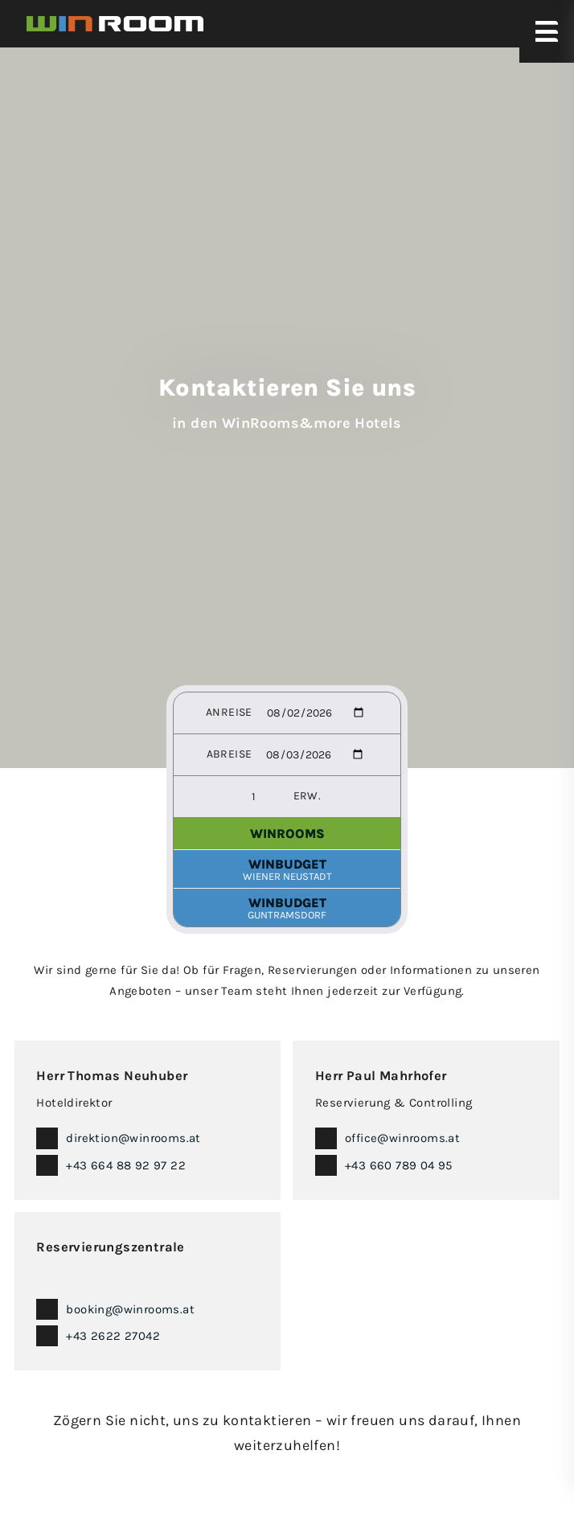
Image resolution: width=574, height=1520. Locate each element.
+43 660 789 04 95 (399, 1165)
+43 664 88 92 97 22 (126, 1165)
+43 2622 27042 (113, 1336)
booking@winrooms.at (130, 1309)
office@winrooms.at (402, 1138)
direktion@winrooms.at (133, 1138)
